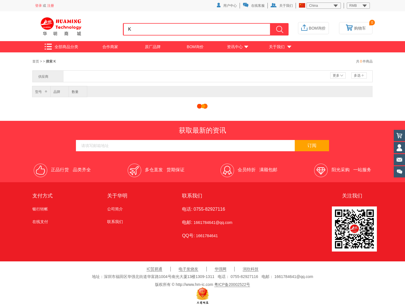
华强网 (220, 269)
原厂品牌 (153, 47)
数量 (75, 92)
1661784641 (206, 235)
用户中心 (227, 5)
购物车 (356, 28)
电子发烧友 (188, 269)
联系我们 (115, 221)
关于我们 (282, 5)
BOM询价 (313, 28)
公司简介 (115, 209)
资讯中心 (237, 47)
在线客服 (254, 5)
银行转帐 (40, 209)
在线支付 (40, 221)
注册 (50, 6)
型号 (38, 92)
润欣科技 (250, 269)
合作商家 (110, 47)
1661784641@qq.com (213, 222)
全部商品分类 (61, 47)
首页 (36, 61)
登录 (38, 6)
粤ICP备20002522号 (232, 284)
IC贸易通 (154, 269)
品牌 (56, 92)
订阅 (311, 145)
